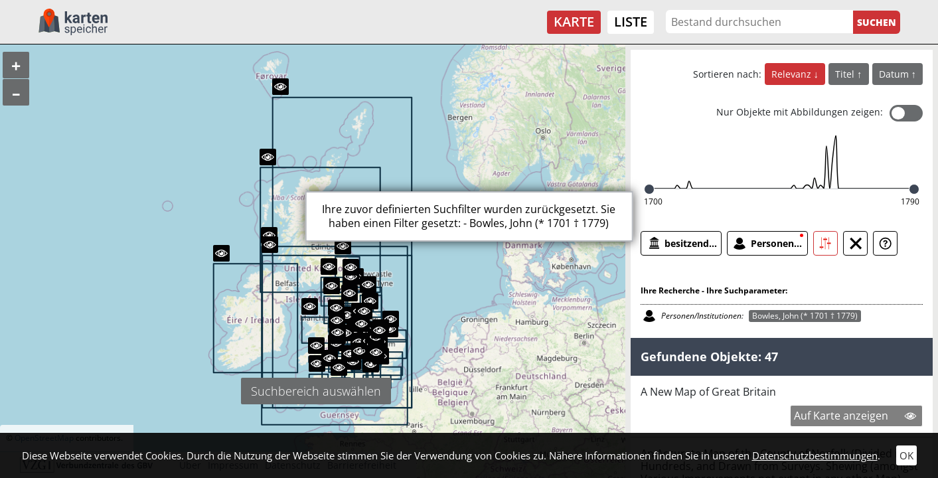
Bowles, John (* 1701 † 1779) (805, 315)
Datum (895, 74)
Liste (630, 22)
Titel (846, 74)
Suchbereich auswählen (316, 391)
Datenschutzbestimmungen (815, 455)
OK (906, 455)
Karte (574, 22)
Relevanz (792, 74)
